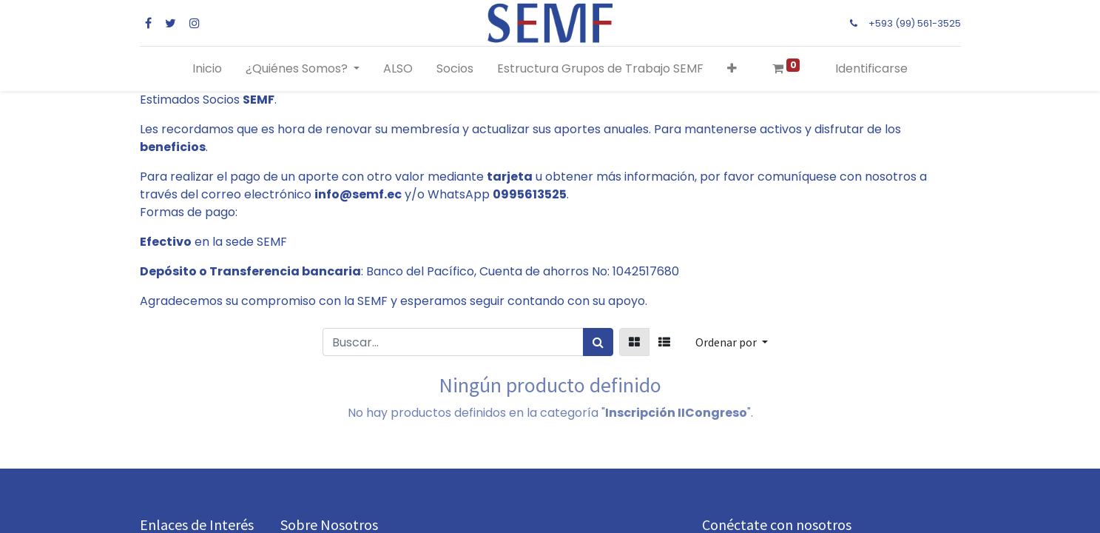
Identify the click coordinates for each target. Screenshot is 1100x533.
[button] (732, 69)
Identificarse (871, 68)
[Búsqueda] (598, 342)
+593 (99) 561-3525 (914, 23)
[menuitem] (207, 69)
